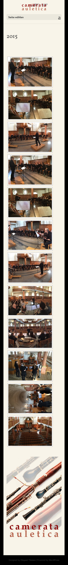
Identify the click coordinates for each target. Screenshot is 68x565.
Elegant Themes (28, 559)
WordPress (54, 559)
